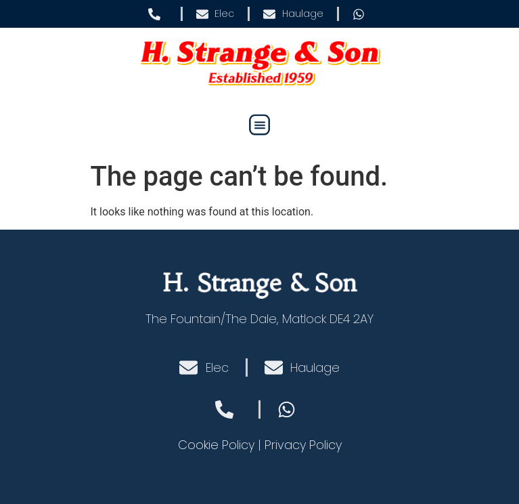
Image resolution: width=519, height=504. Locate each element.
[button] (259, 125)
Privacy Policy (303, 444)
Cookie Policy (216, 444)
